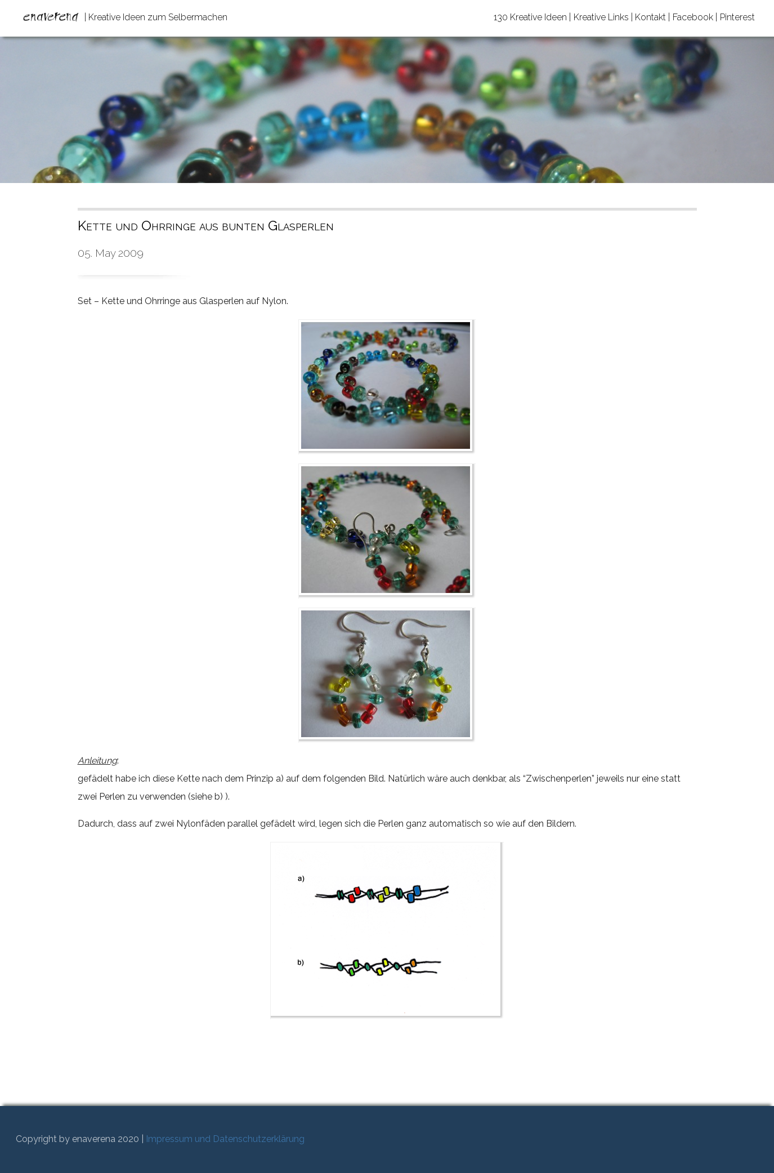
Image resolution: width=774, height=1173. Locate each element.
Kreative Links (601, 17)
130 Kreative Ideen (530, 17)
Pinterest (737, 17)
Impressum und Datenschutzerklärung (225, 1139)
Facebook (693, 17)
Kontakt (650, 17)
